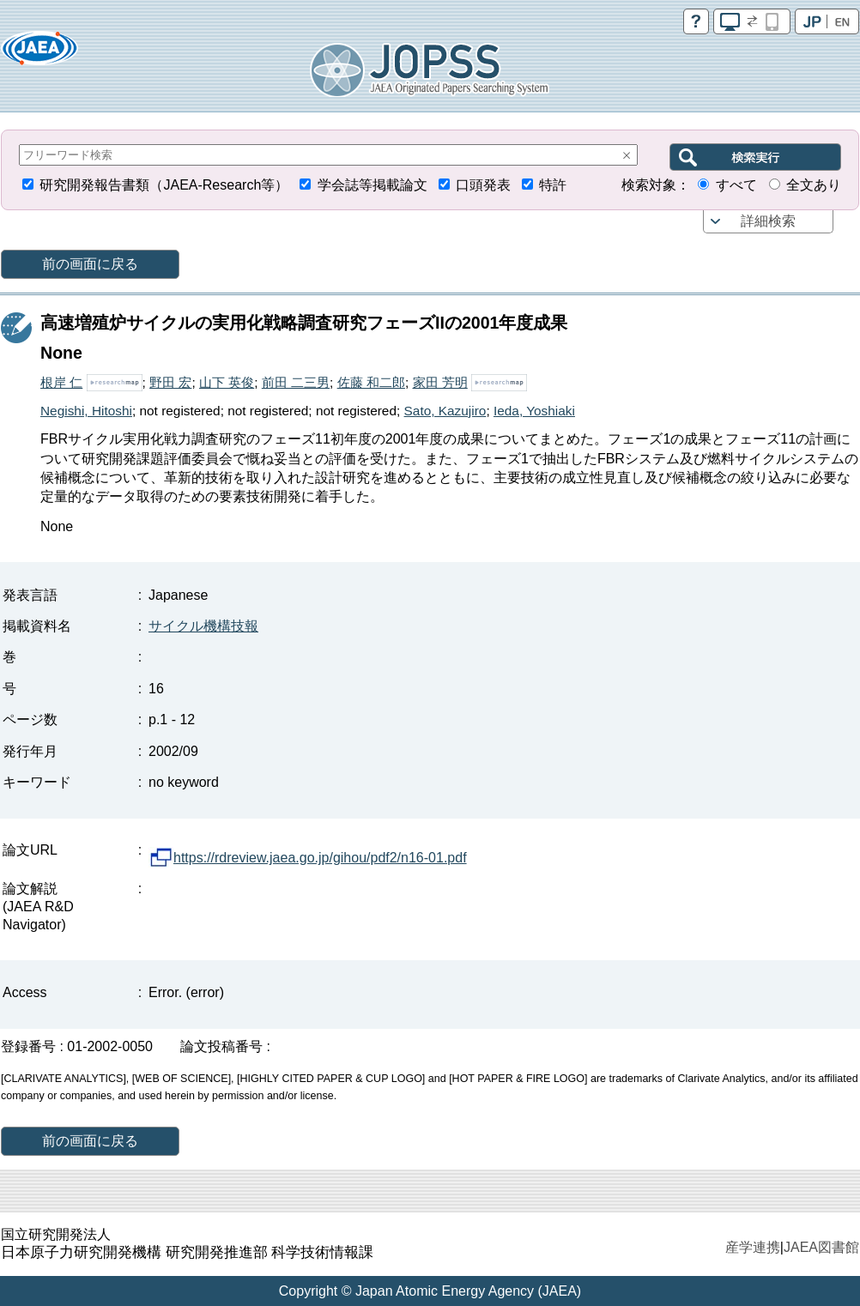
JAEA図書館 (821, 1247)
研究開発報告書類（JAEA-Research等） (163, 185)
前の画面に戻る (90, 264)
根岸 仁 (61, 382)
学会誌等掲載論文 (372, 185)
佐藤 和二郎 (371, 382)
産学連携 (752, 1247)
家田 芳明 (440, 382)
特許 (552, 185)
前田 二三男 (296, 382)
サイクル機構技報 (203, 626)
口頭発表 (483, 185)
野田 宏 (170, 382)
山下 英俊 (226, 382)
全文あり (813, 185)
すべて (736, 185)
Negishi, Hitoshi (86, 410)
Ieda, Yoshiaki (534, 410)
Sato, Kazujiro (445, 410)
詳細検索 (768, 221)
